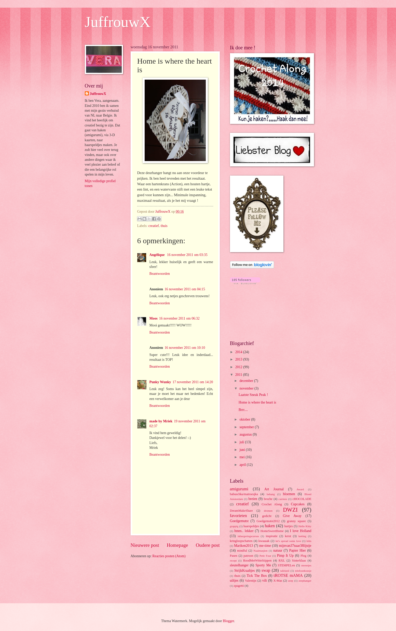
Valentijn (250, 580)
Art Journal (274, 489)
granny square (296, 521)
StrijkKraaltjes (244, 570)
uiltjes (234, 580)
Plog (303, 555)
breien (252, 499)
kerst (288, 536)
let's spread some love (288, 540)
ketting (302, 536)
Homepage (177, 545)
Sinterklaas (299, 560)
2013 (239, 359)
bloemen (289, 494)
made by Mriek (160, 421)
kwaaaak (263, 541)
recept (233, 560)
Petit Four (265, 555)
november (246, 388)
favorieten (238, 515)
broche (268, 499)
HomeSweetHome (272, 531)
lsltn (308, 540)
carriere (283, 498)
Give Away (292, 516)
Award (300, 489)
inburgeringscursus (248, 536)
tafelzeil (285, 570)
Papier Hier (297, 550)
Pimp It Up (285, 555)
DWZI (290, 510)
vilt (264, 580)
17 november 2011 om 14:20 (193, 382)
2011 (239, 375)
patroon (248, 555)
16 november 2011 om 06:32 (179, 318)
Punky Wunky (160, 382)
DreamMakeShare (241, 510)
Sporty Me (263, 565)
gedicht (267, 516)
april (243, 465)
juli (242, 442)
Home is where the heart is (257, 402)
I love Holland (300, 531)
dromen (268, 510)
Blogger (228, 621)
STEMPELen (286, 565)
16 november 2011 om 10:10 (185, 348)
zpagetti (239, 585)
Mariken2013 (243, 546)
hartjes (288, 526)
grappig (234, 526)
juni (242, 450)
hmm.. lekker (243, 531)
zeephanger (304, 580)
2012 (239, 367)
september (247, 427)
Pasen (233, 555)
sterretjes (306, 565)
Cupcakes (298, 504)
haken (270, 525)
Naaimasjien (260, 550)
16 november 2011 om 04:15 (185, 289)
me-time (265, 546)
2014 (239, 352)
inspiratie (272, 536)
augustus (246, 434)
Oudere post (208, 545)
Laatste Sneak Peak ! (253, 395)
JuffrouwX (118, 21)
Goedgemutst (239, 521)
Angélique (157, 255)
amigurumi (239, 488)
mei (242, 457)
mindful (242, 550)
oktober (245, 419)
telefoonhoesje (303, 570)
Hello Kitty (304, 526)
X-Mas (278, 580)
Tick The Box (257, 576)
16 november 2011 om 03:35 (187, 255)
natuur (277, 550)
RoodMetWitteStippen (257, 560)
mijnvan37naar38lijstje (295, 546)
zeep (290, 580)
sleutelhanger (239, 565)
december (246, 381)
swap (266, 570)
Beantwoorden (159, 274)
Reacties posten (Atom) (168, 556)
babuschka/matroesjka (244, 494)
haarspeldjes (251, 526)
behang (271, 494)
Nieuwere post (145, 545)
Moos (153, 318)
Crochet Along (272, 504)
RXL (282, 560)
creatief (153, 226)
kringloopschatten (241, 541)
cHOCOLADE (302, 499)
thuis (164, 226)
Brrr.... (243, 410)
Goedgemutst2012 (268, 521)
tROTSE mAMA (288, 575)
